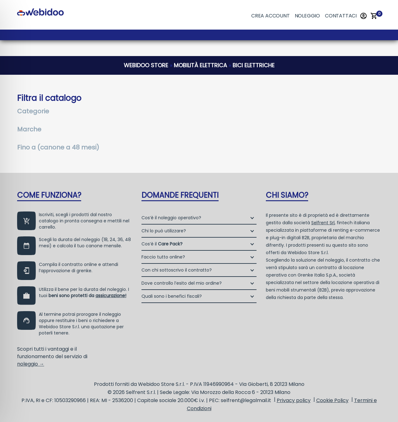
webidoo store (146, 65)
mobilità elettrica (200, 65)
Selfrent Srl (323, 223)
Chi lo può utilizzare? (163, 231)
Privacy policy (294, 400)
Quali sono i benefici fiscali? (171, 296)
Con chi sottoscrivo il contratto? (176, 270)
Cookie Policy (332, 400)
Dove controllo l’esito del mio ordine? (181, 283)
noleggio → (30, 363)
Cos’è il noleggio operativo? (171, 218)
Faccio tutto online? (163, 257)
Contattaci (341, 15)
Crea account (270, 15)
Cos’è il (162, 244)
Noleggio (307, 15)
